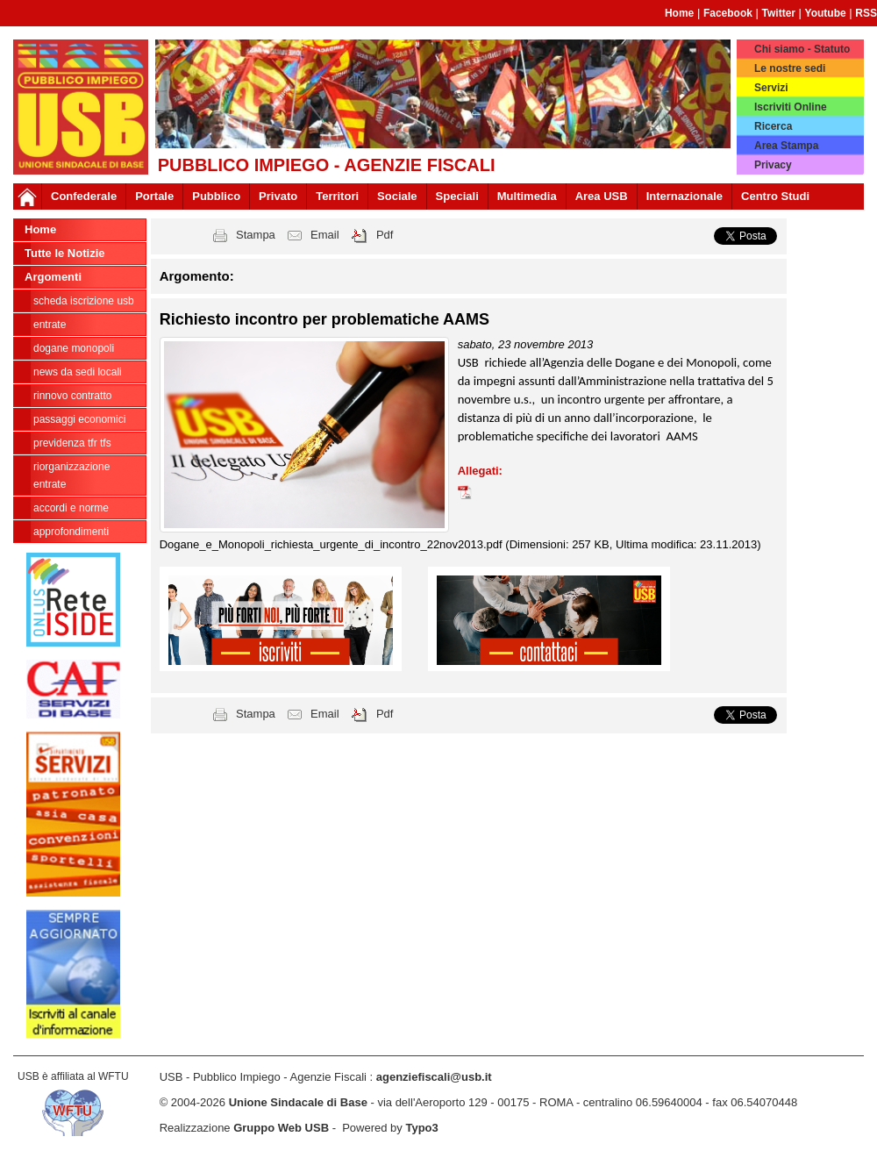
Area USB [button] (601, 196)
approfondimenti (71, 531)
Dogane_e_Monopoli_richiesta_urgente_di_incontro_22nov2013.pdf (333, 544)
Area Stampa (786, 145)
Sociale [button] (397, 196)
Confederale (84, 196)
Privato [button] (278, 196)
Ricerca (773, 126)
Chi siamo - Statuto (802, 49)
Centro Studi (775, 196)
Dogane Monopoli (73, 348)
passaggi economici (79, 419)
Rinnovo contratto (72, 396)
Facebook (727, 13)
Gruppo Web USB (281, 1127)
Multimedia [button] (527, 196)
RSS (866, 13)
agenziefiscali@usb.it (434, 1076)
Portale (154, 196)
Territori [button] (337, 196)
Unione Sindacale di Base (298, 1102)
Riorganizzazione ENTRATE (71, 475)
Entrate (49, 324)
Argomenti (53, 276)
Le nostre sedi (789, 68)
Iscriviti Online (790, 107)
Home (679, 13)
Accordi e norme (71, 508)
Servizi (771, 88)
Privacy (773, 165)
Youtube (825, 13)
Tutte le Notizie (64, 253)
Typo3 (421, 1127)
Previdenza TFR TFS (72, 443)
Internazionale (684, 196)
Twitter (778, 13)
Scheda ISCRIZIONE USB (83, 301)
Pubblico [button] (216, 196)
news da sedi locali (77, 372)
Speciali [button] (457, 196)
